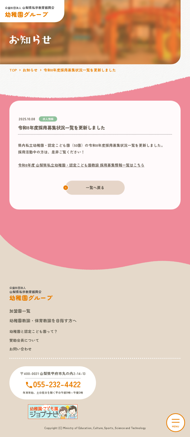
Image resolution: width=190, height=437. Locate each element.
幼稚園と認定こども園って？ (33, 331)
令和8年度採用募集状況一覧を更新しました (80, 69)
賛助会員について (24, 340)
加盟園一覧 (19, 311)
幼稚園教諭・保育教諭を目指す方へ (43, 320)
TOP (13, 69)
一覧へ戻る (95, 187)
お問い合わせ (20, 348)
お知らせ (30, 69)
